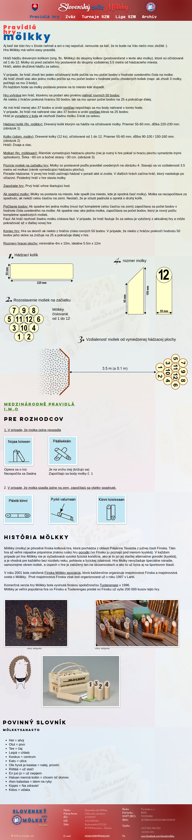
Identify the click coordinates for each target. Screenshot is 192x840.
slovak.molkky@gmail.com (97, 836)
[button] (95, 17)
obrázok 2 (12, 141)
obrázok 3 (86, 157)
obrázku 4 (132, 165)
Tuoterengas (109, 585)
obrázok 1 (12, 128)
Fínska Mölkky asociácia (62, 573)
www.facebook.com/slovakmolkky (157, 836)
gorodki (84, 552)
